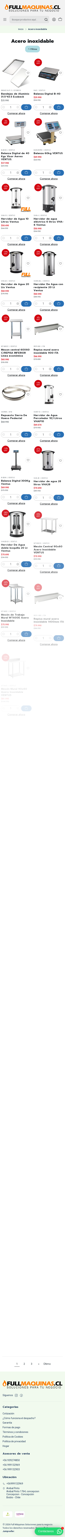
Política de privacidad (14, 1441)
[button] (32, 49)
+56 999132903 (11, 1469)
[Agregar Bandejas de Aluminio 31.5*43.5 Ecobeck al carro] (26, 107)
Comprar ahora (16, 113)
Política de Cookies (13, 1436)
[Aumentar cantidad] (17, 107)
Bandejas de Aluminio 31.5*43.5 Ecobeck (15, 95)
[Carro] (60, 19)
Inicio (21, 29)
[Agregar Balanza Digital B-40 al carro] (59, 107)
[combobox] (29, 19)
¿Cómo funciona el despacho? (19, 1418)
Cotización (8, 1413)
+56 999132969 (11, 1465)
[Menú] (5, 19)
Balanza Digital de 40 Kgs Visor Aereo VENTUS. (15, 173)
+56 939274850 (11, 1460)
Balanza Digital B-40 (47, 94)
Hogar (6, 1446)
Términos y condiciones (15, 1432)
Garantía (7, 1422)
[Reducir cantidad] (3, 107)
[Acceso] (54, 19)
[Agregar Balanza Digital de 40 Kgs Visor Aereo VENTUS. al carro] (26, 189)
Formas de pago (11, 1427)
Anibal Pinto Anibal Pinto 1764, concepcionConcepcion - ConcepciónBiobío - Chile (21, 1493)
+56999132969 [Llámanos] (13, 1483)
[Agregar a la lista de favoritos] (28, 73)
